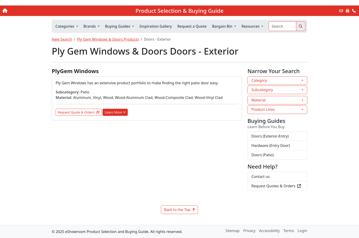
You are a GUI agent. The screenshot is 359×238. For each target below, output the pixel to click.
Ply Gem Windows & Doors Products (108, 39)
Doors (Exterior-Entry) (270, 136)
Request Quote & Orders (79, 112)
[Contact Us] (354, 10)
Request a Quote (192, 26)
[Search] (282, 26)
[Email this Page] (341, 10)
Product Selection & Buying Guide (179, 10)
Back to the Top (179, 209)
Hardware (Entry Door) (270, 145)
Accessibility (269, 231)
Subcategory (262, 89)
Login (302, 231)
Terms (288, 231)
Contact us (260, 176)
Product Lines (263, 109)
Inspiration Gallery (155, 26)
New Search (62, 39)
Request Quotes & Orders (276, 185)
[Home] (37, 10)
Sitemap (233, 231)
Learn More (115, 112)
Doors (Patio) (262, 154)
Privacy (249, 231)
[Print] (347, 10)
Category (259, 80)
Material (258, 100)
